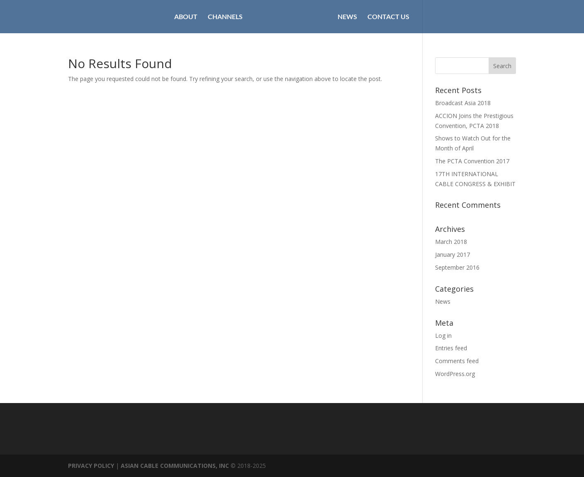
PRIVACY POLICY (91, 466)
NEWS (347, 17)
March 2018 (451, 242)
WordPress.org (455, 374)
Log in (443, 335)
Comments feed (457, 361)
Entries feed (451, 348)
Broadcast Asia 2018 (463, 103)
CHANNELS (225, 17)
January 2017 (452, 254)
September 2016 (457, 267)
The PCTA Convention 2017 (472, 161)
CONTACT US (388, 17)
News (442, 301)
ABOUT (185, 17)
